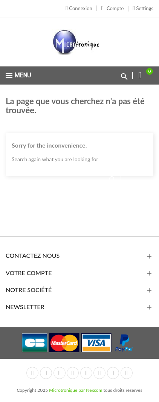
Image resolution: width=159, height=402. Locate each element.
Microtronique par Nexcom (76, 390)
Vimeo (99, 373)
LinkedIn (127, 373)
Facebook (32, 373)
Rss (60, 373)
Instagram (113, 373)
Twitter (46, 373)
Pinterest (86, 373)
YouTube (73, 373)
